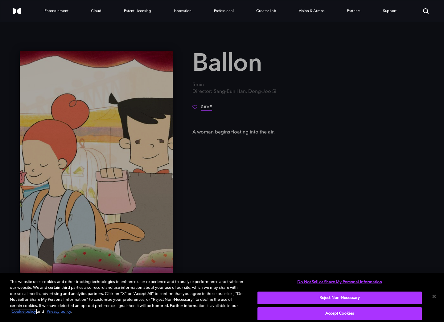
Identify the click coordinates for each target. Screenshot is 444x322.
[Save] (202, 109)
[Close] (434, 296)
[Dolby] (17, 11)
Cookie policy (23, 312)
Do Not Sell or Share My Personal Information (339, 282)
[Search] (425, 11)
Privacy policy (59, 312)
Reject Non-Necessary (339, 298)
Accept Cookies (339, 314)
